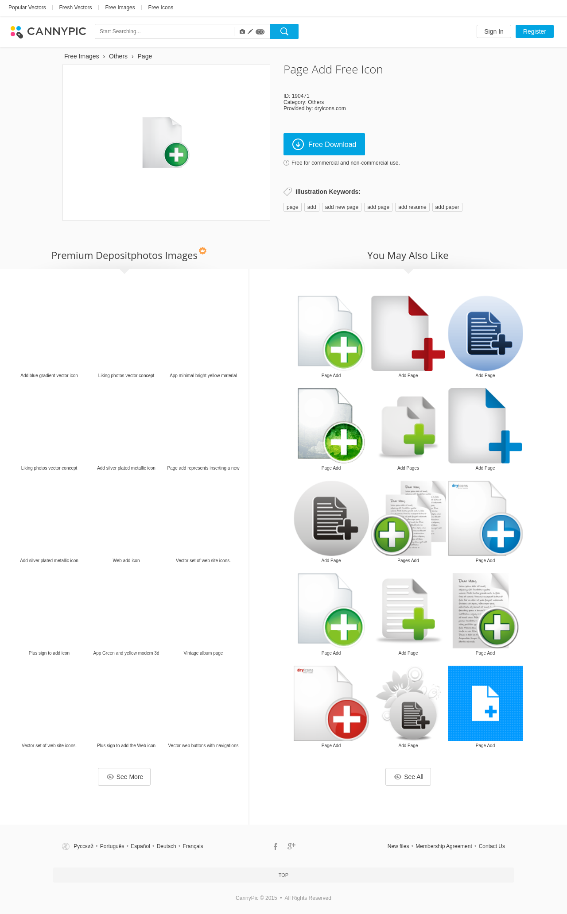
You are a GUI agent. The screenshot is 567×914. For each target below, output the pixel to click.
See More (125, 776)
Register (534, 31)
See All (408, 776)
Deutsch (166, 846)
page (293, 207)
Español (140, 846)
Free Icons (161, 7)
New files (398, 846)
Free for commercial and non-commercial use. (345, 163)
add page (378, 207)
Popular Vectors (27, 7)
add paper (447, 207)
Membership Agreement (444, 846)
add (311, 207)
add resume (412, 207)
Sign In (494, 31)
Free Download (324, 144)
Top (283, 875)
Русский (83, 846)
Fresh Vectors (75, 7)
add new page (341, 207)
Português (112, 846)
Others (316, 102)
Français (193, 846)
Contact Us (492, 846)
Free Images (120, 7)
